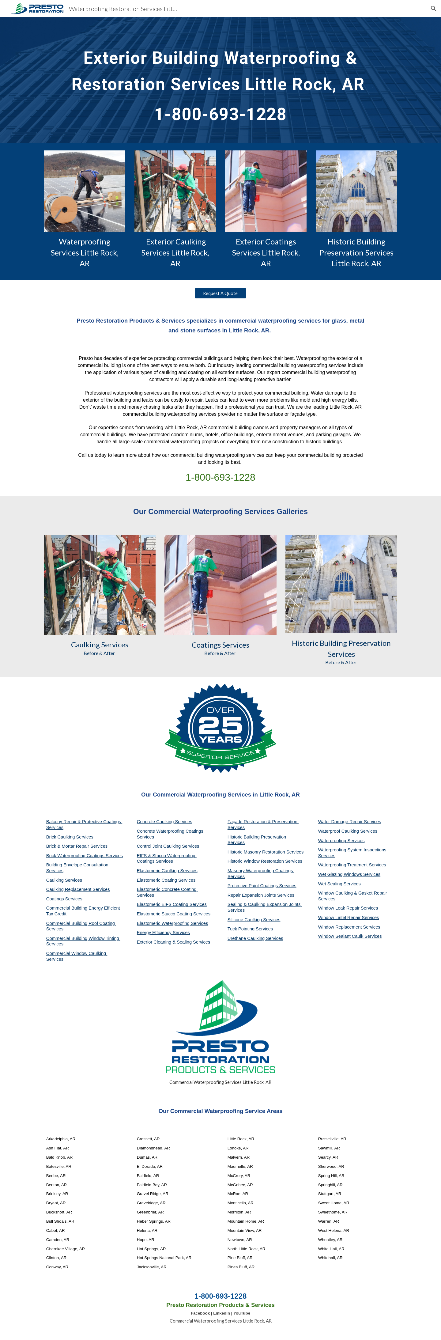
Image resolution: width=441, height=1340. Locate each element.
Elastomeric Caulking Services (167, 870)
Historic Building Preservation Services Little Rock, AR (357, 252)
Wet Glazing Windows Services (349, 874)
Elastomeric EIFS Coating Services (172, 904)
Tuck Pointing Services (250, 928)
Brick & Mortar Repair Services (76, 846)
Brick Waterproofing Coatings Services (84, 855)
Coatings (206, 644)
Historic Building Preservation (341, 642)
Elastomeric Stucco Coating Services (173, 913)
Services (114, 644)
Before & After (100, 653)
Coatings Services (64, 898)
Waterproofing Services (341, 840)
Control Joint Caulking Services (168, 846)
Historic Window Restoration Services (265, 861)
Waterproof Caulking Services (347, 831)
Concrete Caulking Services (164, 821)
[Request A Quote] (220, 293)
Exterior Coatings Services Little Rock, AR (266, 252)
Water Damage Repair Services (349, 821)
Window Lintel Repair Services (348, 917)
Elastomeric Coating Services (166, 880)
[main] (220, 80)
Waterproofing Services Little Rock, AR (85, 252)
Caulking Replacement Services (78, 889)
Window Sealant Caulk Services (350, 936)
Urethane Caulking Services (255, 938)
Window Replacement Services (349, 927)
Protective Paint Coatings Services (262, 885)
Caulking (85, 644)
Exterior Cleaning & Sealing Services (173, 942)
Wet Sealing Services (339, 883)
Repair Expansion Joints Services (261, 895)
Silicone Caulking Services (254, 919)
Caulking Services (64, 880)
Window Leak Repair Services (348, 908)
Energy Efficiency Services (163, 932)
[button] (433, 8)
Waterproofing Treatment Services (352, 864)
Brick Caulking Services (69, 837)
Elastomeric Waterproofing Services (172, 923)
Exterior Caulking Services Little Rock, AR (176, 252)
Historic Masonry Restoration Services (265, 852)
